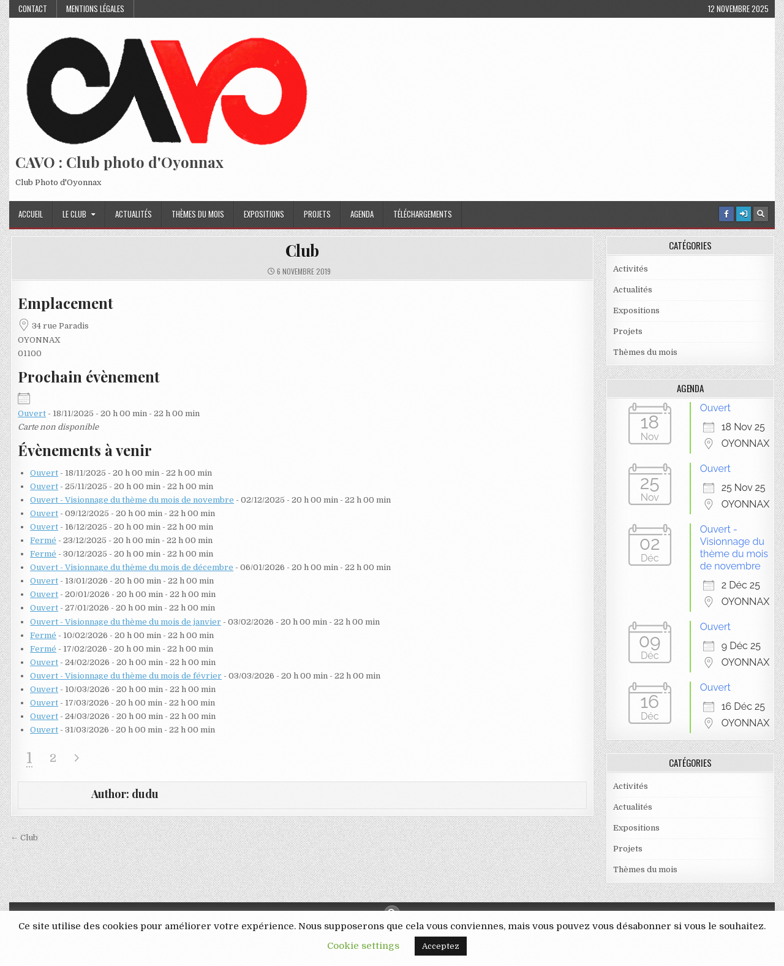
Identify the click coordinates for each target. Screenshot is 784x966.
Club (302, 250)
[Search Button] (760, 214)
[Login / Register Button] (743, 214)
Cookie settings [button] (363, 945)
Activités (630, 268)
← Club (24, 837)
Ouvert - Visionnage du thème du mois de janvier (125, 621)
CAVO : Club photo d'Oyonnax (119, 162)
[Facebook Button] (726, 214)
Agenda (362, 214)
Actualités (133, 214)
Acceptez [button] (440, 946)
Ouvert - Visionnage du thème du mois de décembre (131, 567)
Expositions (264, 214)
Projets (317, 214)
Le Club (74, 214)
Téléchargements (422, 214)
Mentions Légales (95, 8)
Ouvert (32, 413)
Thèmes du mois (198, 214)
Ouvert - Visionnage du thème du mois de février (126, 675)
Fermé (43, 540)
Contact (32, 8)
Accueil (30, 214)
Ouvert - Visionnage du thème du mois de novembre (132, 499)
